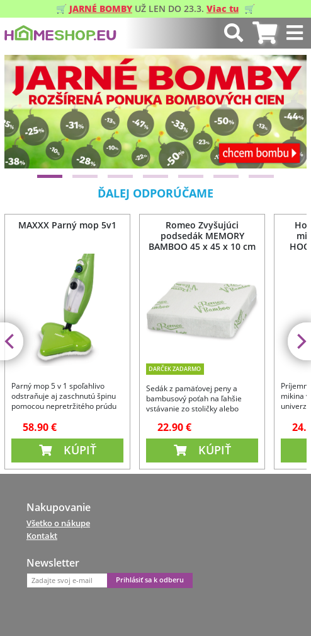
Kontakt (41, 535)
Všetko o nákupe (58, 523)
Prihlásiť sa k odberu (150, 579)
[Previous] (24, 112)
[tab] (264, 33)
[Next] (286, 112)
